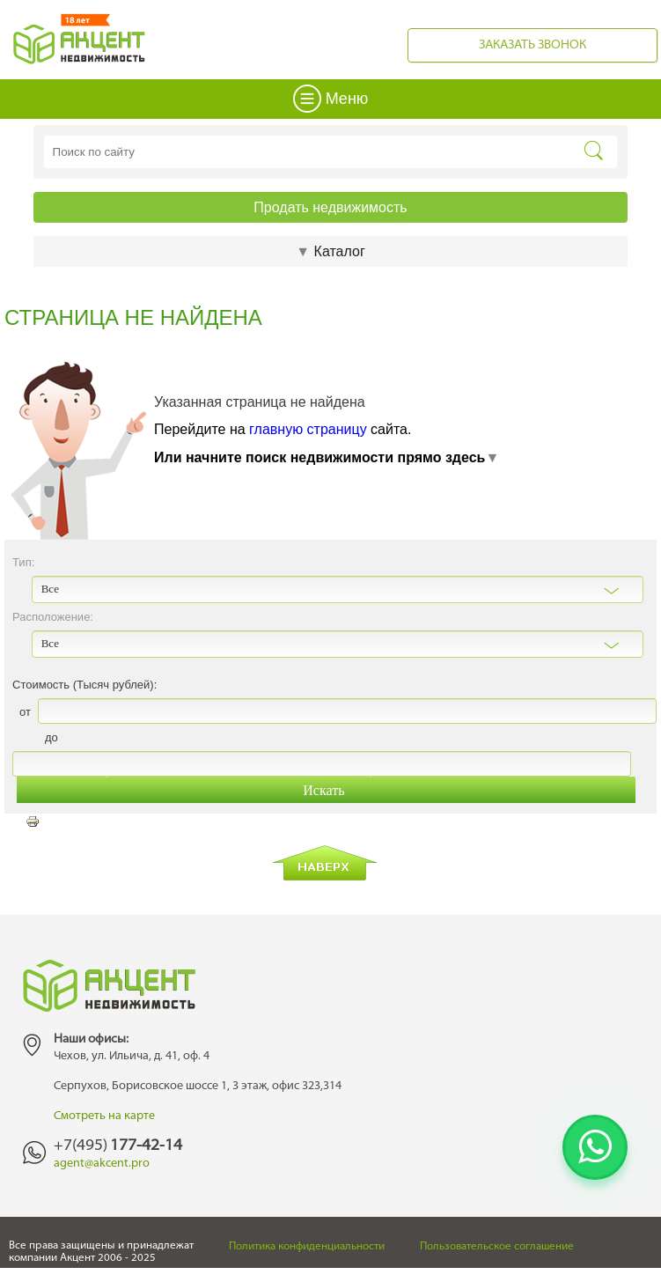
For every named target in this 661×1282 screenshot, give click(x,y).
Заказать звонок (532, 45)
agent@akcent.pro (102, 1163)
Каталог (330, 251)
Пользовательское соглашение (497, 1246)
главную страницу (308, 429)
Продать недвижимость (330, 207)
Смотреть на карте (104, 1116)
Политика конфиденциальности (307, 1246)
